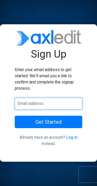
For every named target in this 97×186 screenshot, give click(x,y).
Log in (71, 137)
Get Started (48, 122)
